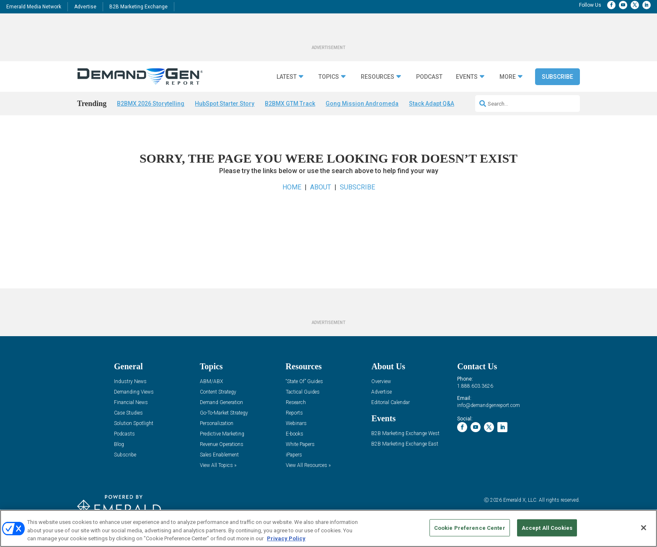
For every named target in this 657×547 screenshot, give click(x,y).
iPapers (294, 457)
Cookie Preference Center (469, 527)
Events (467, 77)
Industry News (130, 384)
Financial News (131, 405)
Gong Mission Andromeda (362, 103)
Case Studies (128, 415)
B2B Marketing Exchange (138, 6)
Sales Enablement (219, 457)
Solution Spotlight (133, 426)
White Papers (300, 447)
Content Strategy (218, 394)
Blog (119, 447)
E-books (294, 436)
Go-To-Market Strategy (224, 415)
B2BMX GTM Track (290, 103)
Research (296, 405)
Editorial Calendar (390, 405)
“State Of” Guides (304, 384)
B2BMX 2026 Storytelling (150, 103)
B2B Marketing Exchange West (405, 436)
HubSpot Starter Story (224, 103)
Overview (381, 384)
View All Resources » (308, 468)
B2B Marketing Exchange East (404, 446)
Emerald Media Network (33, 6)
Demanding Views (134, 394)
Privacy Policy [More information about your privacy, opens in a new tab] (286, 538)
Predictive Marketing (222, 436)
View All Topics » (218, 468)
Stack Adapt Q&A (431, 103)
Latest (287, 77)
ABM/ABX (211, 384)
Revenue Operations (221, 447)
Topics (328, 77)
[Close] (643, 527)
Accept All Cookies (547, 527)
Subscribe (557, 76)
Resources (377, 77)
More (507, 77)
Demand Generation (221, 405)
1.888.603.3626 (475, 388)
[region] (328, 528)
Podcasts (124, 436)
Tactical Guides (303, 394)
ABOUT (320, 189)
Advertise (85, 6)
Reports (294, 415)
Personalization (216, 426)
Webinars (296, 426)
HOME (291, 189)
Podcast (429, 77)
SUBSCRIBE (357, 189)
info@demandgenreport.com (488, 407)
